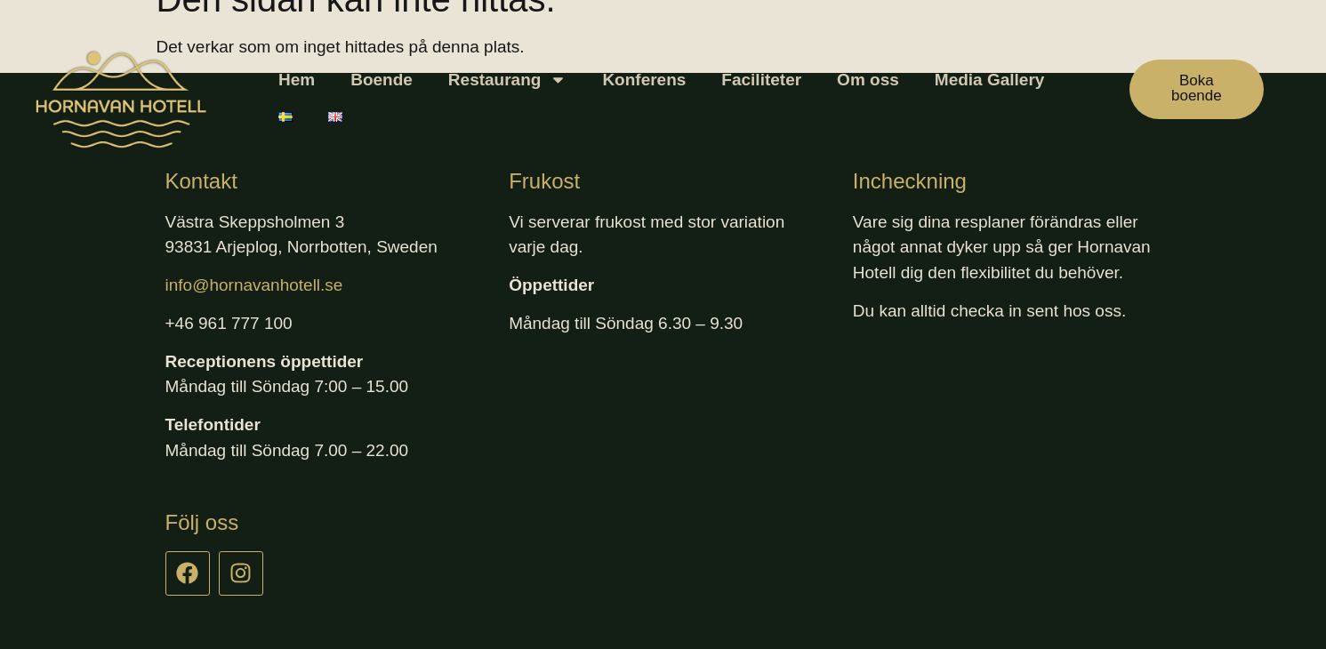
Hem (296, 79)
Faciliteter (761, 79)
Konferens (644, 79)
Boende (381, 79)
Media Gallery (990, 79)
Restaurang (507, 79)
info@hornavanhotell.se (254, 285)
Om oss (868, 79)
